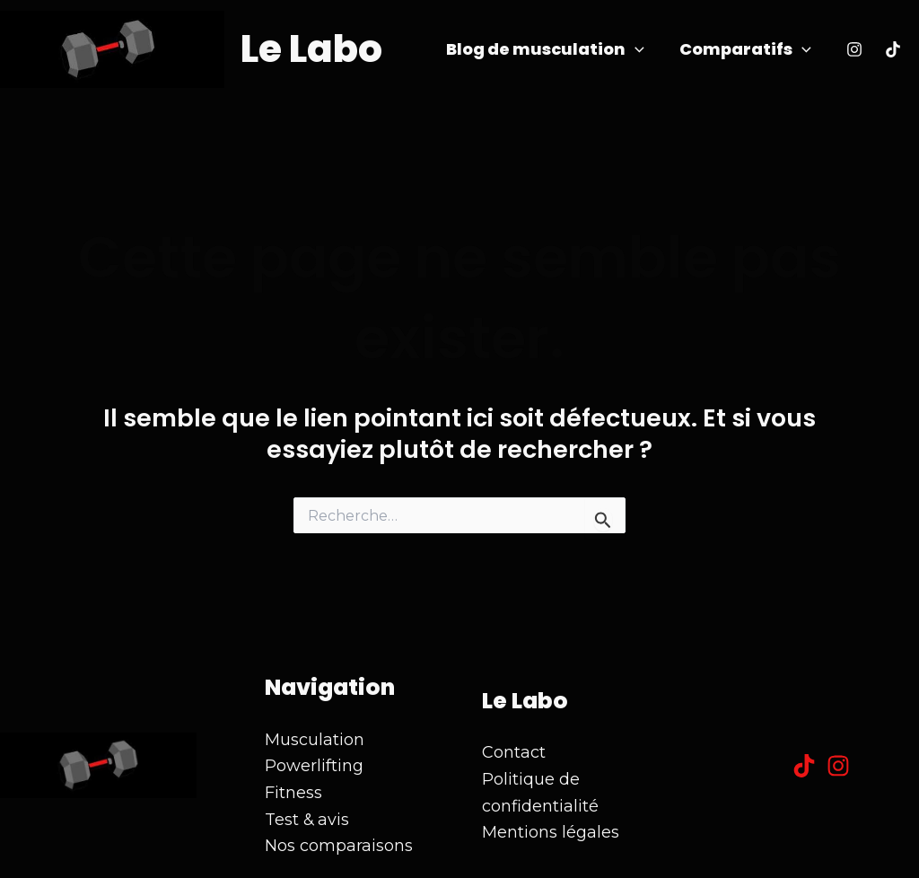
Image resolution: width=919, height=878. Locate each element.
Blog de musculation (549, 50)
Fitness (293, 793)
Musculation (314, 740)
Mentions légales (550, 832)
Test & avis (308, 820)
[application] (638, 50)
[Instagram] (854, 49)
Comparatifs (746, 50)
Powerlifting (314, 766)
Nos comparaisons (339, 846)
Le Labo (311, 48)
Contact (514, 752)
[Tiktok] (893, 49)
